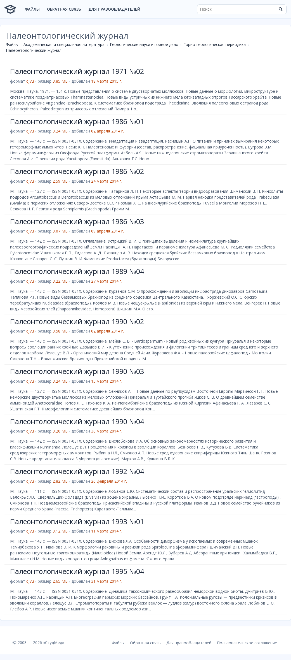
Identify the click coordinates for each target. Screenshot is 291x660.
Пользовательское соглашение (247, 642)
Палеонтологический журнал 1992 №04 (77, 471)
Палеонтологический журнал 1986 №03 (77, 221)
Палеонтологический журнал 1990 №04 (77, 421)
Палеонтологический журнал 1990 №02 (77, 321)
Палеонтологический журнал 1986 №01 (77, 121)
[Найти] (280, 9)
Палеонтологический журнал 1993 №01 (77, 521)
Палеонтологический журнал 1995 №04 (77, 571)
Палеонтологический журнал (33, 50)
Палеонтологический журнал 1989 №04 (77, 271)
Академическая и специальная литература (64, 44)
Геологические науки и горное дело (144, 44)
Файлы (32, 9)
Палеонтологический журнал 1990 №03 (77, 371)
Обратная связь (64, 9)
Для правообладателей (114, 9)
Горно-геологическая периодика (214, 44)
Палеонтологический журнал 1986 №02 (77, 171)
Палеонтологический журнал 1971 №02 (77, 71)
